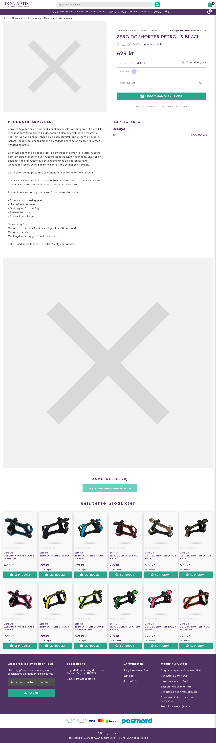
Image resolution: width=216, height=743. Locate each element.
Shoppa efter (18, 18)
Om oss (128, 675)
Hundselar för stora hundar (58, 18)
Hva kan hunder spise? (174, 681)
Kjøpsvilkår (130, 681)
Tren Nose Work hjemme (176, 706)
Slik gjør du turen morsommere (179, 691)
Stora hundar (35, 18)
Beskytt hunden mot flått (176, 686)
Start (7, 18)
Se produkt (20, 574)
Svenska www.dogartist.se (99, 737)
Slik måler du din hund (174, 675)
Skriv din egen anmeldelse (110, 488)
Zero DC (154, 30)
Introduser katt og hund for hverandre (177, 699)
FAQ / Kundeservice (136, 670)
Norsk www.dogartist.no (133, 737)
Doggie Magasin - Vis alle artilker (181, 670)
